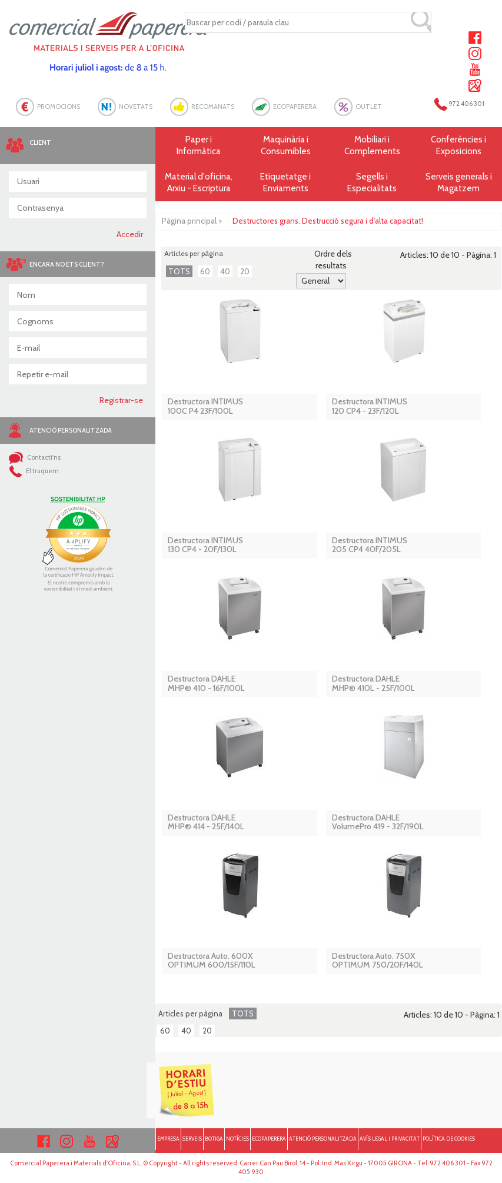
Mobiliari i (372, 145)
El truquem (34, 471)
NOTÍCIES (237, 1138)
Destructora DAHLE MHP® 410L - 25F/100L (373, 683)
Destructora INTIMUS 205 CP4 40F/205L (369, 545)
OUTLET (368, 106)
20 (245, 271)
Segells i (372, 182)
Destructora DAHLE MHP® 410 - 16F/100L (206, 683)
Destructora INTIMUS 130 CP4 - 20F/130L (205, 545)
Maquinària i (285, 145)
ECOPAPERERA (295, 106)
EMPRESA (168, 1138)
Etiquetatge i (285, 182)
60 (205, 271)
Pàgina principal (189, 220)
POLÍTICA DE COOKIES (449, 1138)
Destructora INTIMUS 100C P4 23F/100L (205, 406)
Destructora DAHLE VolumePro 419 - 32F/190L (378, 822)
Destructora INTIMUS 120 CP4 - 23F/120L (369, 406)
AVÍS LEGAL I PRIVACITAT (390, 1138)
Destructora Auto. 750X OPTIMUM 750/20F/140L (377, 961)
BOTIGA (214, 1138)
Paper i (198, 145)
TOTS (179, 271)
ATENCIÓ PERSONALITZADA (323, 1138)
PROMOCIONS (58, 106)
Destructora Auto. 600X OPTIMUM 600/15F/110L (211, 961)
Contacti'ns (35, 457)
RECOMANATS (212, 106)
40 (225, 271)
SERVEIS (192, 1138)
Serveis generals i (458, 182)
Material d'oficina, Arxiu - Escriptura (198, 182)
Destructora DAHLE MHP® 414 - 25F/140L (206, 822)
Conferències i (458, 145)
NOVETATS (135, 106)
